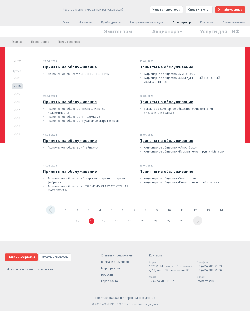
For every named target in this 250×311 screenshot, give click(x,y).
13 (208, 210)
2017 (17, 110)
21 (155, 221)
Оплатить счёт (199, 9)
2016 (17, 118)
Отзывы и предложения (117, 255)
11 (182, 210)
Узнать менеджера (166, 9)
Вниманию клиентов (115, 262)
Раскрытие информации (146, 22)
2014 (17, 134)
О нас (66, 22)
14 (221, 210)
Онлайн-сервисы (230, 9)
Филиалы (85, 22)
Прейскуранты (111, 22)
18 (116, 221)
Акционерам (167, 31)
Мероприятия (110, 268)
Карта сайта (109, 281)
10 (169, 210)
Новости (107, 274)
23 (181, 221)
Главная (17, 42)
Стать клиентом (234, 22)
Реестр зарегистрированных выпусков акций (93, 9)
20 (142, 221)
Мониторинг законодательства (30, 269)
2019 (17, 94)
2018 (17, 102)
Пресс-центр (182, 22)
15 (77, 221)
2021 (17, 78)
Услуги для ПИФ (220, 31)
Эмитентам (118, 31)
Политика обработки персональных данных (125, 298)
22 (168, 221)
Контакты (206, 22)
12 (195, 210)
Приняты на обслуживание (70, 67)
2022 (17, 61)
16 (91, 221)
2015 (17, 126)
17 (103, 221)
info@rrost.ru (205, 281)
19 (129, 221)
